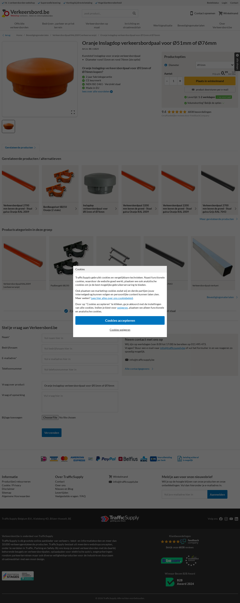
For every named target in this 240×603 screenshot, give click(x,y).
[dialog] (120, 301)
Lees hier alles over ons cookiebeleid (112, 298)
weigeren (122, 307)
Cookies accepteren (120, 320)
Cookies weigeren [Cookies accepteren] (120, 329)
